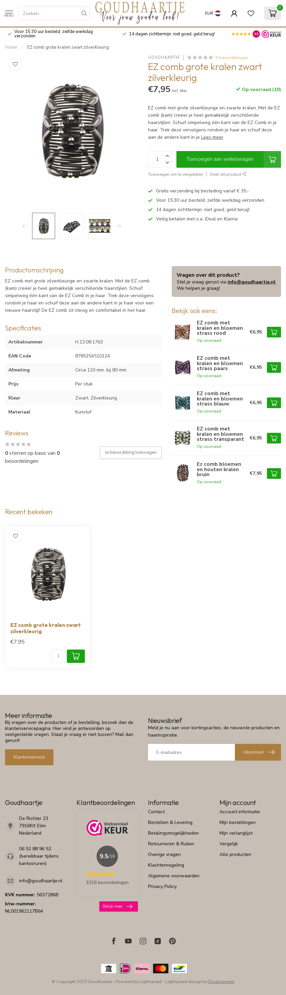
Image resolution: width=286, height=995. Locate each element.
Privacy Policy (162, 886)
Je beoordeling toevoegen (131, 452)
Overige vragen (164, 854)
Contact (156, 812)
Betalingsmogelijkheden (173, 833)
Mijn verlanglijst (236, 833)
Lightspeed (151, 981)
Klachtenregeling (166, 865)
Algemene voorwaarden (173, 876)
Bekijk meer (117, 907)
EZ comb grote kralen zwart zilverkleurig (68, 47)
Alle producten (235, 854)
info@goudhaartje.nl (252, 282)
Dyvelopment (221, 981)
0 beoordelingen (232, 57)
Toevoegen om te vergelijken (175, 174)
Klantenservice (29, 757)
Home (11, 47)
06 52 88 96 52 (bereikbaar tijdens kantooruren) (39, 856)
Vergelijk (229, 844)
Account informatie (240, 812)
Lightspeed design (183, 981)
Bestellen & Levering (170, 822)
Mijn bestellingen (238, 822)
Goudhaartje (164, 57)
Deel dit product (228, 174)
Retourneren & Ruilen (171, 844)
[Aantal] (58, 656)
